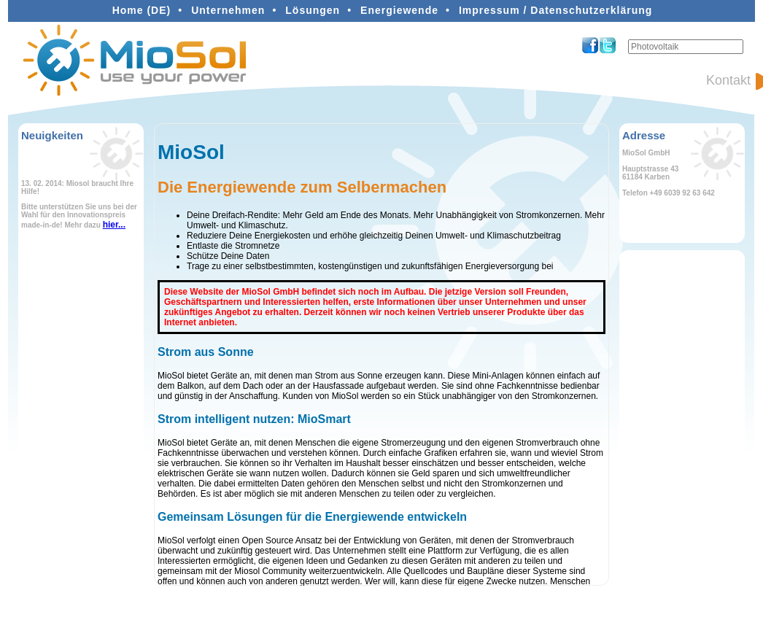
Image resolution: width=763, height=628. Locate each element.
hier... (114, 225)
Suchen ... (628, 39)
